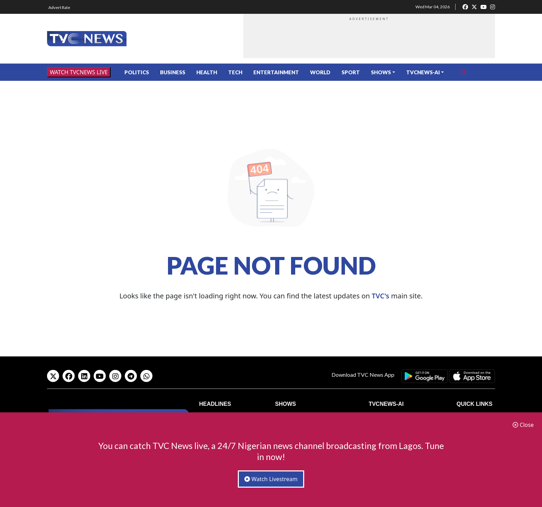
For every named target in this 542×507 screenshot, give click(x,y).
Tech (235, 72)
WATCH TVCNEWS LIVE (79, 72)
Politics (136, 72)
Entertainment (276, 72)
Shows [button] (381, 72)
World (320, 72)
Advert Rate (59, 7)
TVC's (380, 295)
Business (172, 72)
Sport (351, 72)
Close (523, 425)
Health (206, 72)
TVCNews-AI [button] (423, 72)
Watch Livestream (271, 479)
